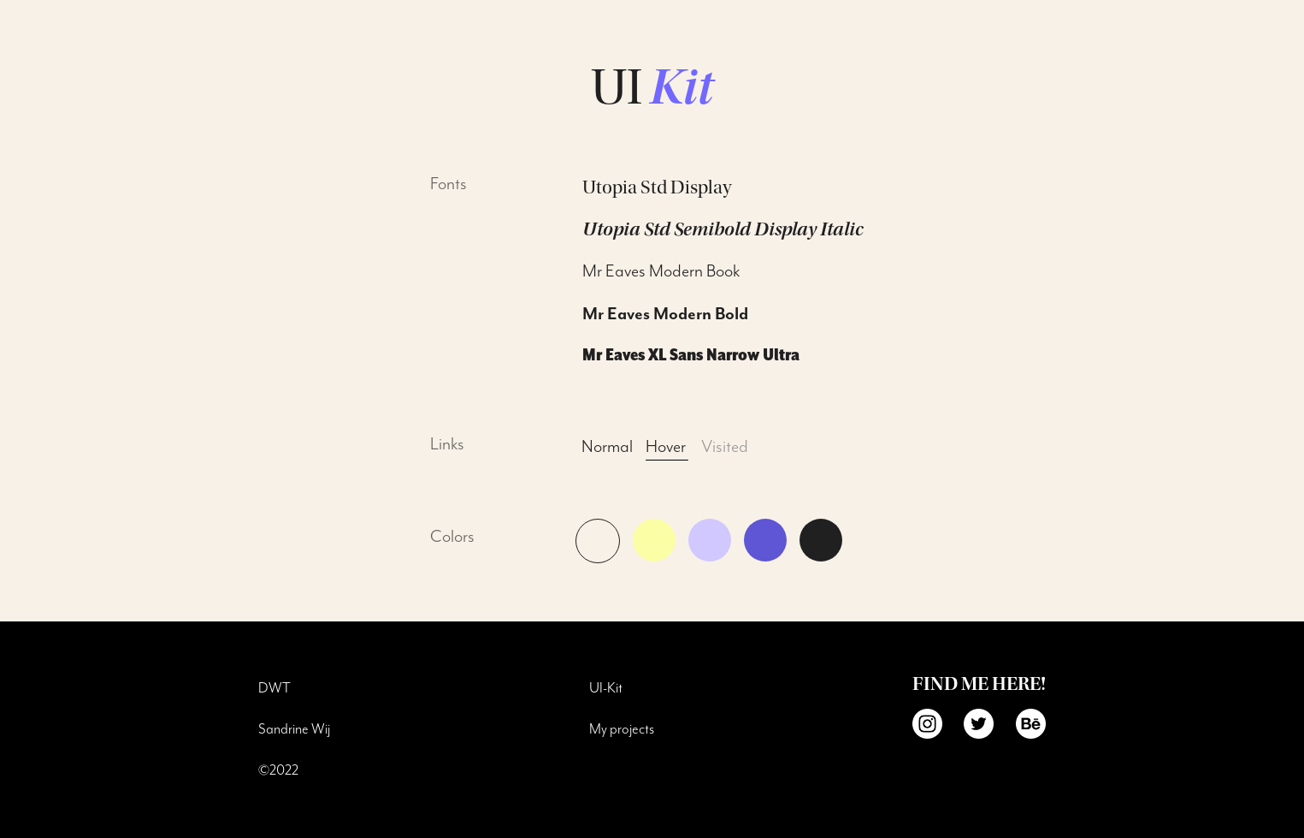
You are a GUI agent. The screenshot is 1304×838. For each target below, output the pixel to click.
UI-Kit (605, 689)
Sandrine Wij (294, 730)
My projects (621, 730)
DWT (274, 689)
